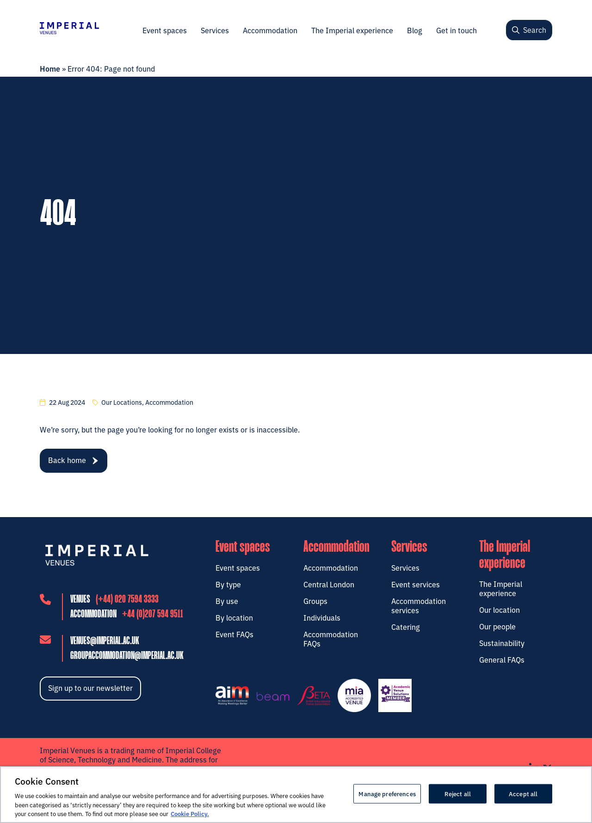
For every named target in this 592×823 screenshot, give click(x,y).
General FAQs (501, 659)
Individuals (321, 617)
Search (529, 29)
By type (228, 584)
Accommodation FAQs (330, 638)
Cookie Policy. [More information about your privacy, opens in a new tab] (190, 813)
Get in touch (456, 30)
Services (215, 30)
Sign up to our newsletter (90, 689)
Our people (497, 626)
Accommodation (270, 30)
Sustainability (501, 643)
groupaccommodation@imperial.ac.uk (127, 657)
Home (50, 68)
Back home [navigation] (73, 460)
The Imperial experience (352, 30)
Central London (328, 584)
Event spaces (164, 30)
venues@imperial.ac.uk (104, 642)
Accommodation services (418, 605)
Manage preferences (386, 793)
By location (234, 617)
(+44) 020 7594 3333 (127, 601)
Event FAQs (234, 634)
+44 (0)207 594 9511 (152, 615)
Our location (499, 609)
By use (227, 601)
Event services (415, 584)
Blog (414, 30)
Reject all (457, 793)
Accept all (523, 793)
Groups (315, 601)
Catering (405, 627)
